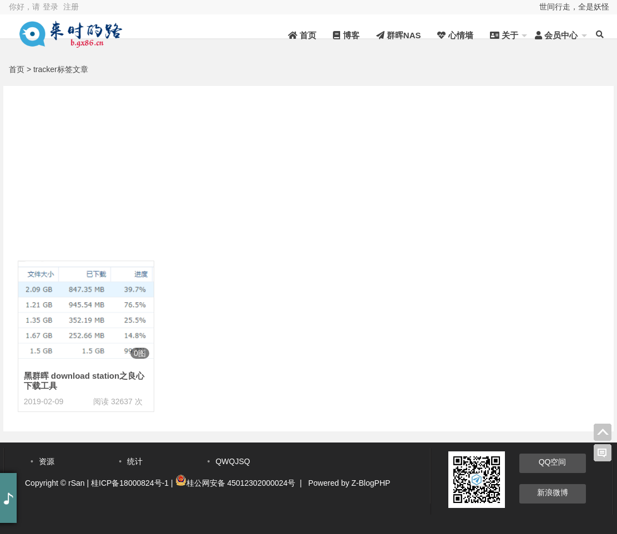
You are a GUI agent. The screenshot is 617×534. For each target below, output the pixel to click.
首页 (302, 35)
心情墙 (455, 35)
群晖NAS (398, 35)
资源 (46, 461)
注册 (71, 6)
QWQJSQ (232, 461)
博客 (346, 35)
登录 (50, 6)
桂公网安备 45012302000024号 (241, 483)
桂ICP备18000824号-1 (130, 483)
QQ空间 (553, 461)
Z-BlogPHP (370, 483)
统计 (135, 461)
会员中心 (556, 35)
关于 (504, 35)
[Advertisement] (308, 163)
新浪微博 (552, 492)
